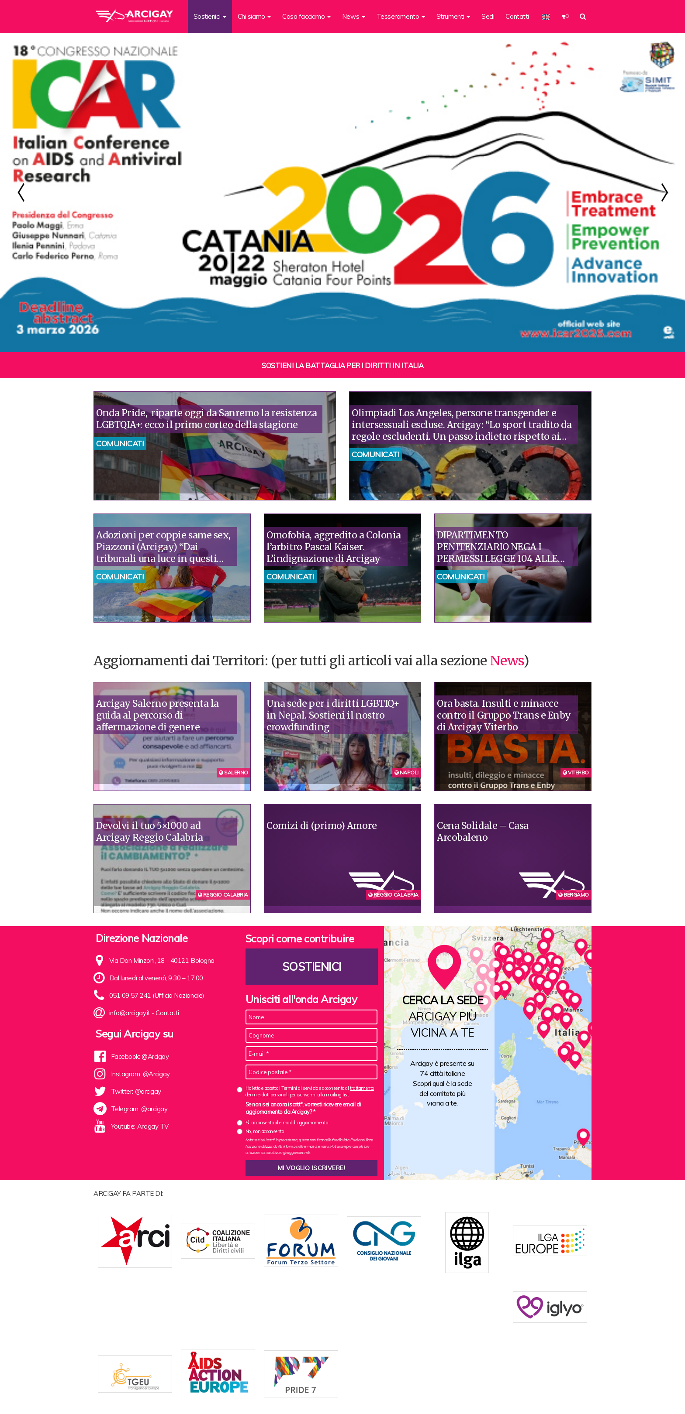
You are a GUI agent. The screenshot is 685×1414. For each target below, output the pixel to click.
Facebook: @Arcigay (140, 1056)
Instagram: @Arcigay (140, 1074)
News (506, 660)
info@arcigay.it (129, 1013)
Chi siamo (231, 1393)
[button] (565, 16)
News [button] (353, 16)
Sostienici (311, 966)
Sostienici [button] (210, 16)
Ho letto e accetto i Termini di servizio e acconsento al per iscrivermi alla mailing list (310, 1091)
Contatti (517, 16)
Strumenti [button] (453, 16)
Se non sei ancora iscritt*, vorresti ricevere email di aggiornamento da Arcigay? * (303, 1108)
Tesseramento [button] (401, 16)
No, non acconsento (265, 1131)
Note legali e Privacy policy (547, 1393)
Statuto (260, 1393)
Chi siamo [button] (254, 16)
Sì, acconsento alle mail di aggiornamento (287, 1123)
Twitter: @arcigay (136, 1091)
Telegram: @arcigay (139, 1109)
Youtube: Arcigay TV (140, 1126)
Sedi (487, 16)
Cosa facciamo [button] (306, 16)
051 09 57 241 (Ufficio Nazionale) (156, 995)
